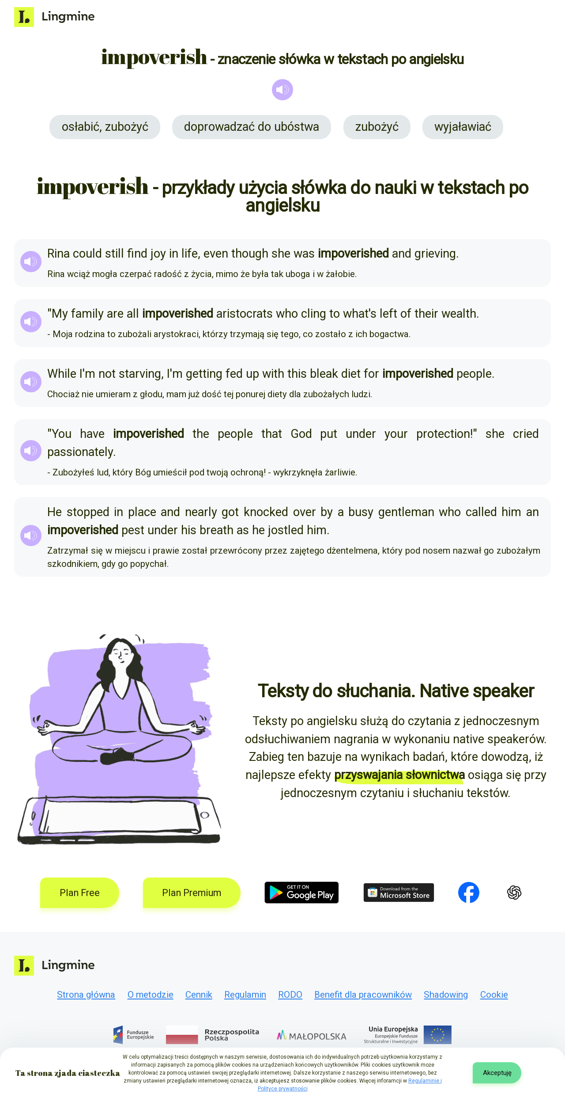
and (401, 254)
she (280, 254)
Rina (58, 254)
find (137, 254)
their (426, 314)
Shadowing (446, 994)
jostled (286, 530)
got (230, 512)
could (87, 254)
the (200, 434)
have (92, 434)
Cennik (198, 994)
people (474, 374)
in (173, 254)
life (189, 254)
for (371, 374)
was (304, 254)
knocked (266, 512)
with (273, 374)
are (115, 314)
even (215, 254)
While (61, 374)
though (249, 254)
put (328, 434)
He (54, 512)
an (532, 512)
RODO (290, 994)
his (188, 530)
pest (132, 530)
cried (526, 434)
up (252, 374)
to (334, 314)
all (133, 314)
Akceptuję (497, 1073)
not (107, 374)
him (511, 512)
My (60, 314)
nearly (201, 512)
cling (313, 314)
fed (234, 374)
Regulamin (245, 994)
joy (158, 254)
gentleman (406, 512)
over (304, 512)
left (388, 314)
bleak (324, 374)
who (287, 314)
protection (443, 434)
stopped (88, 512)
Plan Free (80, 892)
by (326, 512)
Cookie (494, 994)
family (87, 314)
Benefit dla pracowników (363, 994)
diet (351, 374)
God (301, 434)
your (396, 434)
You (62, 434)
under (361, 434)
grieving (435, 254)
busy (360, 512)
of (405, 314)
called (481, 512)
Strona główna (86, 994)
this (297, 374)
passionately (80, 452)
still (114, 254)
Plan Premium (191, 892)
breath (217, 530)
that (271, 434)
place (142, 512)
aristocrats (244, 314)
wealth (458, 314)
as (243, 530)
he (258, 530)
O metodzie (150, 994)
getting (204, 374)
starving (140, 374)
